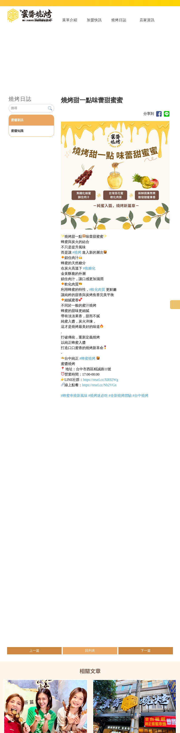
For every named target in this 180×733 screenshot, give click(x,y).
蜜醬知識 (17, 134)
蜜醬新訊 (17, 123)
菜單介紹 (69, 23)
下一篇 (146, 654)
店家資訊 (147, 23)
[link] (76, 256)
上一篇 (34, 654)
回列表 (90, 654)
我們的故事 (43, 23)
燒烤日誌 (118, 23)
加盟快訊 (94, 23)
